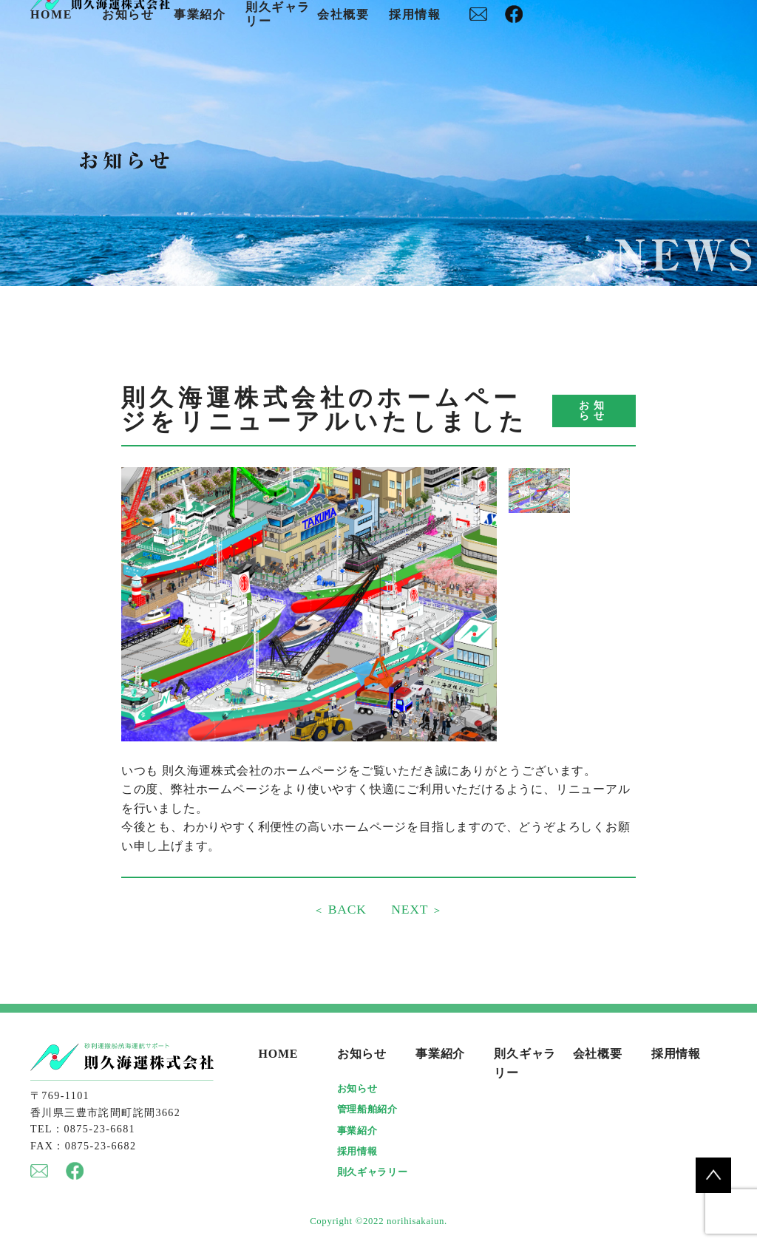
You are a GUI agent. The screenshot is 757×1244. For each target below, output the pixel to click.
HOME (51, 15)
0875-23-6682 (101, 1146)
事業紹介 (199, 15)
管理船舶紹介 (367, 1109)
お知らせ (128, 15)
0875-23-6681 (99, 1129)
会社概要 (343, 15)
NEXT (411, 910)
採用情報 (415, 15)
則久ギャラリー (372, 1172)
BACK (346, 910)
